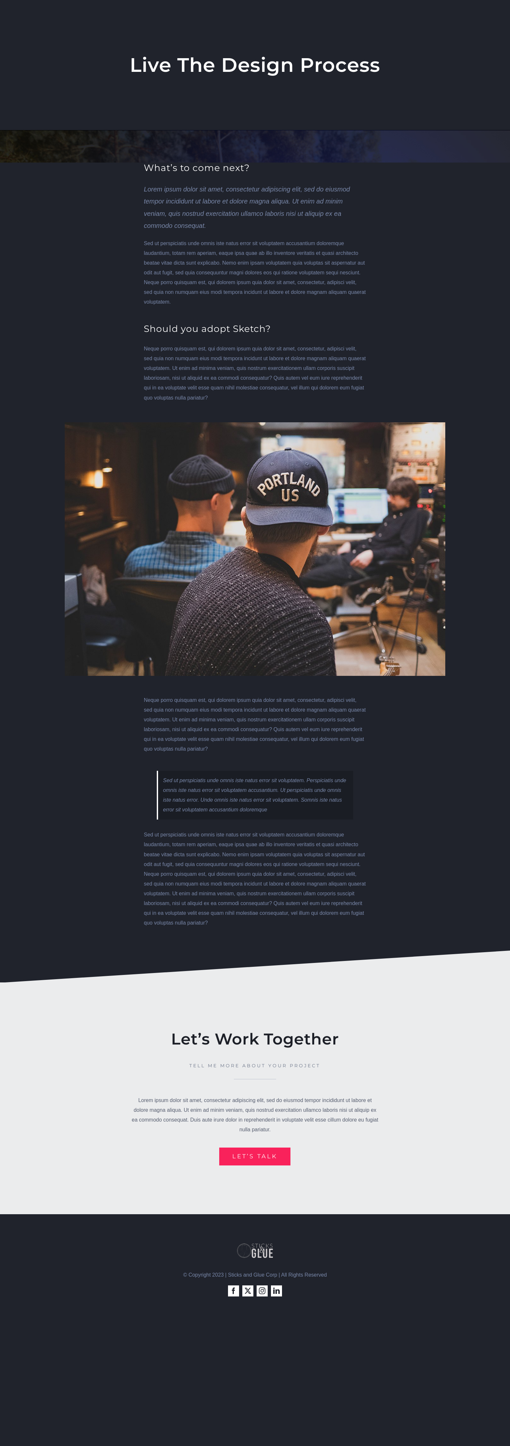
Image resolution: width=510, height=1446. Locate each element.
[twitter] (247, 1290)
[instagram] (262, 1290)
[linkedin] (276, 1290)
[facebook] (233, 1290)
